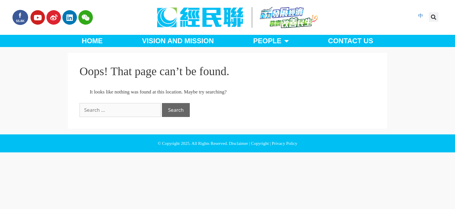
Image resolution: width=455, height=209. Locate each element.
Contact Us (350, 41)
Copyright (260, 143)
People (270, 41)
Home (92, 41)
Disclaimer (239, 143)
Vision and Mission (178, 41)
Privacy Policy (284, 143)
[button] (433, 17)
